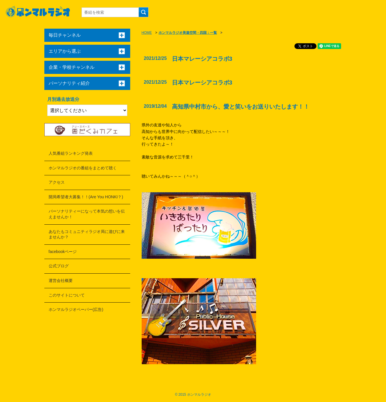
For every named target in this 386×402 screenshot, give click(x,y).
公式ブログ (59, 266)
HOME (147, 33)
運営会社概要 (61, 280)
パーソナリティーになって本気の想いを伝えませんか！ (87, 214)
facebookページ (63, 251)
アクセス (57, 182)
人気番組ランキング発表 (71, 153)
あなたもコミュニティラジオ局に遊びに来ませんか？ (87, 234)
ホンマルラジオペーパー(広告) (76, 309)
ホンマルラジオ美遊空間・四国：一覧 (188, 33)
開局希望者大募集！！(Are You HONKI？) (86, 197)
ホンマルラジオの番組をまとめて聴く (83, 168)
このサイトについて (67, 295)
